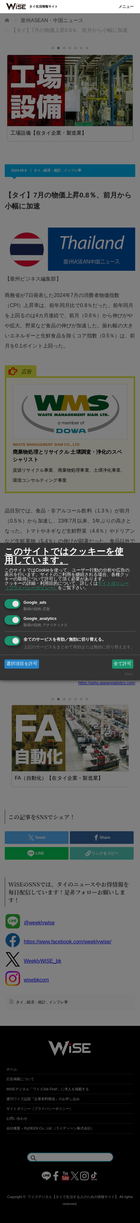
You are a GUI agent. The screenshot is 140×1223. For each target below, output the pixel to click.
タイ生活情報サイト (43, 6)
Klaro (129, 674)
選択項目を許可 (21, 663)
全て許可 (122, 663)
